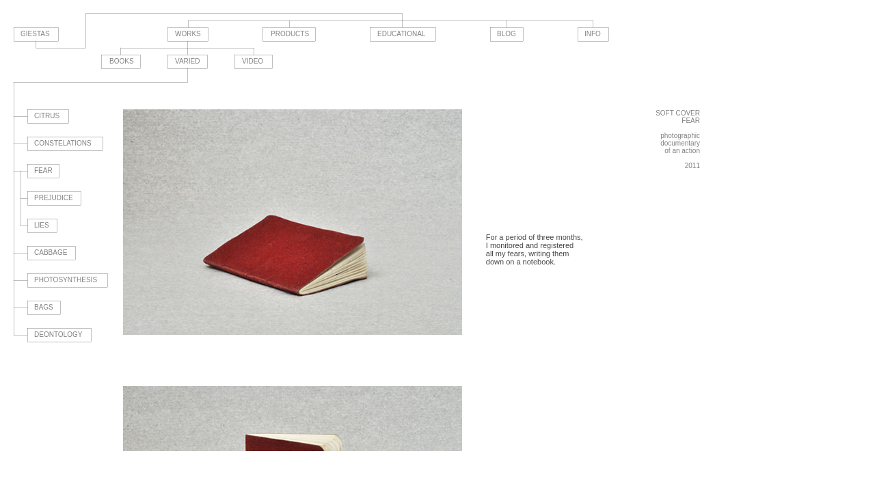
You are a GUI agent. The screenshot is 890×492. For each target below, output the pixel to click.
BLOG (506, 34)
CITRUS (46, 116)
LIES (41, 225)
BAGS (43, 307)
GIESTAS (35, 34)
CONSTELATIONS (63, 143)
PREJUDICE (53, 198)
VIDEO (252, 61)
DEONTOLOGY (58, 334)
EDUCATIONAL (401, 34)
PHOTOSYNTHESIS (65, 280)
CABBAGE (50, 252)
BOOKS (121, 61)
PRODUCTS (290, 34)
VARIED (187, 61)
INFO (592, 34)
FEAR (43, 170)
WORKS (188, 34)
